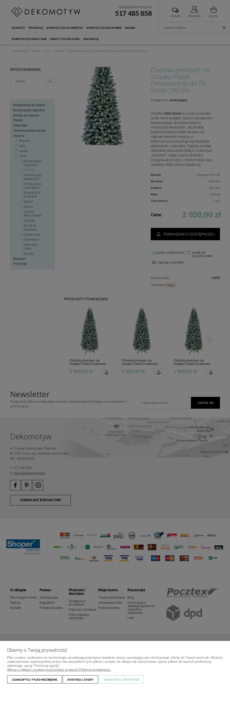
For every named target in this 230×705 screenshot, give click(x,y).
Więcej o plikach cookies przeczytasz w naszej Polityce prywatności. (59, 670)
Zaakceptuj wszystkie (121, 679)
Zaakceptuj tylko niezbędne (34, 679)
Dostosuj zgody (80, 679)
